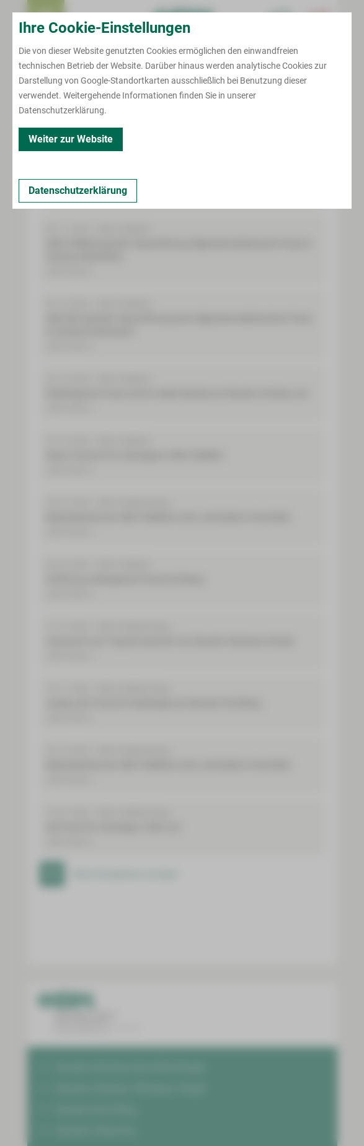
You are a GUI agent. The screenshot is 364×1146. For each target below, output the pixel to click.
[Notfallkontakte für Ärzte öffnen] (281, 18)
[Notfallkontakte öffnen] (318, 18)
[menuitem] (45, 18)
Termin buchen (83, 18)
